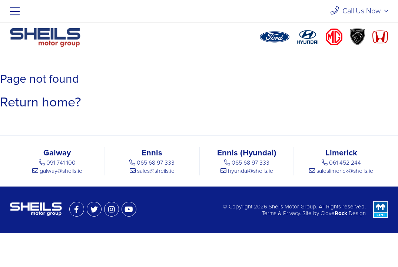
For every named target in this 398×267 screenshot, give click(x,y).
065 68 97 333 (156, 163)
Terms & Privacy (281, 213)
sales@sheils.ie (156, 171)
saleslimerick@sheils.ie (344, 171)
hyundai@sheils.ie (250, 171)
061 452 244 (345, 163)
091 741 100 (61, 163)
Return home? (40, 102)
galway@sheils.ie (61, 171)
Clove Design (343, 213)
